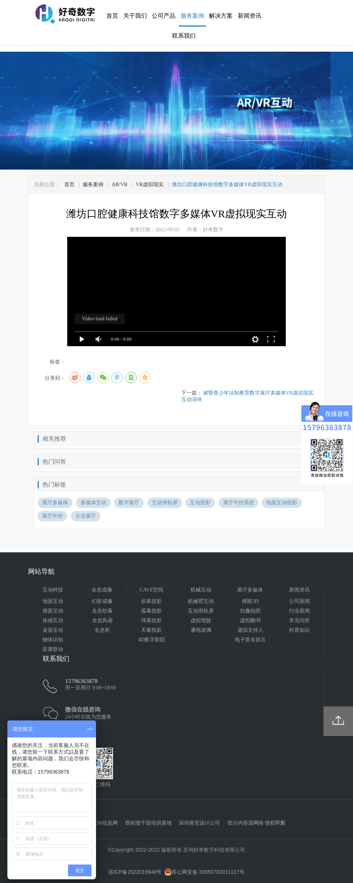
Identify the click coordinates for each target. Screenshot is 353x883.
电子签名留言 (250, 639)
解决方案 (221, 16)
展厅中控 (52, 516)
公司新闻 (299, 601)
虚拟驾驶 (201, 620)
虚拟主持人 (250, 630)
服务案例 (192, 16)
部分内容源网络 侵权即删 (256, 823)
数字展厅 (129, 502)
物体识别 (52, 639)
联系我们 (184, 36)
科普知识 (299, 630)
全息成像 (102, 590)
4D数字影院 (151, 639)
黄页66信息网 (102, 823)
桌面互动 (52, 630)
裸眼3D (250, 601)
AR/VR (120, 184)
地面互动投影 (281, 502)
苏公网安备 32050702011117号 (204, 872)
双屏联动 (52, 649)
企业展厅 (85, 516)
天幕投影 (151, 630)
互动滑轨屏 (165, 502)
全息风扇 (102, 620)
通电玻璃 (201, 630)
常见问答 (299, 620)
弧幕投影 (151, 611)
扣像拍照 (250, 611)
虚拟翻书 (250, 620)
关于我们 (135, 16)
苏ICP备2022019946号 (135, 872)
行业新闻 (299, 611)
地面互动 (52, 601)
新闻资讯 (249, 16)
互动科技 (52, 590)
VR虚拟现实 (150, 184)
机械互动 (201, 590)
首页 (112, 16)
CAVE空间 (151, 590)
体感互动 (52, 620)
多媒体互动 (93, 502)
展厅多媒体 (55, 502)
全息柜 (102, 630)
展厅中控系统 (238, 502)
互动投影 (200, 502)
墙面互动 (52, 611)
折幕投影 (151, 601)
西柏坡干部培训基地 (148, 823)
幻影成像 (102, 601)
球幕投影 (151, 620)
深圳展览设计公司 (199, 823)
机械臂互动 (201, 601)
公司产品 (163, 16)
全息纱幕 (102, 611)
